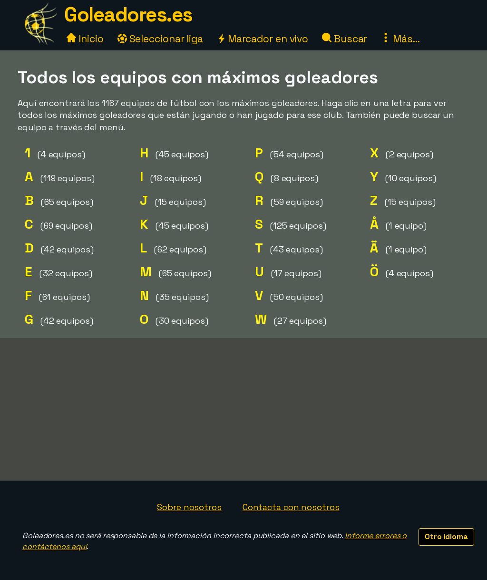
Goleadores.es (128, 14)
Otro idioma (446, 536)
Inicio (85, 38)
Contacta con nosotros (291, 507)
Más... (400, 38)
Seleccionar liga (160, 38)
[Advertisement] (243, 409)
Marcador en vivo (262, 38)
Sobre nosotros (189, 507)
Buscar (344, 38)
